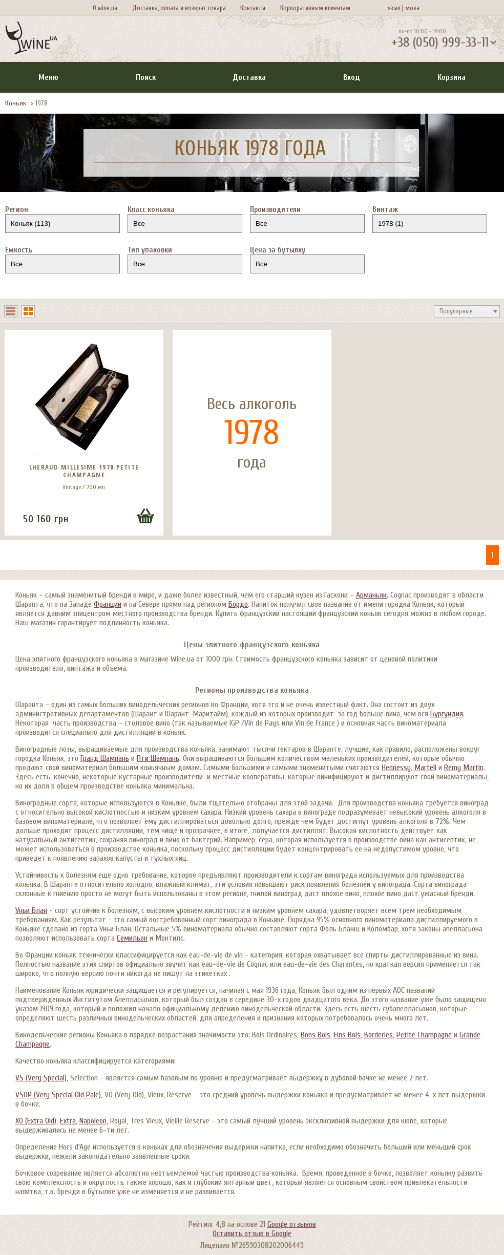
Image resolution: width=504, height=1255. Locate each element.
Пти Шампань (158, 758)
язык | (396, 8)
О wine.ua (105, 8)
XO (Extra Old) (35, 1120)
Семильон (132, 938)
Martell (425, 767)
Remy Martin (464, 767)
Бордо (238, 604)
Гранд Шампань (104, 758)
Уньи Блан (31, 910)
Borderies (378, 1034)
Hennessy (396, 767)
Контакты (252, 8)
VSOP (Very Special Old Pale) (58, 1094)
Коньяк (15, 103)
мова (410, 8)
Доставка (249, 77)
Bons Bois (315, 1034)
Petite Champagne (424, 1034)
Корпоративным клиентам (315, 8)
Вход (351, 77)
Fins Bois (347, 1034)
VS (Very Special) (41, 1077)
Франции (107, 604)
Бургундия (446, 713)
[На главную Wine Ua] (31, 39)
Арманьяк (371, 595)
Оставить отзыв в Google (252, 1233)
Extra (68, 1120)
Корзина (451, 77)
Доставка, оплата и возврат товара (179, 8)
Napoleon (93, 1120)
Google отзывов (291, 1224)
